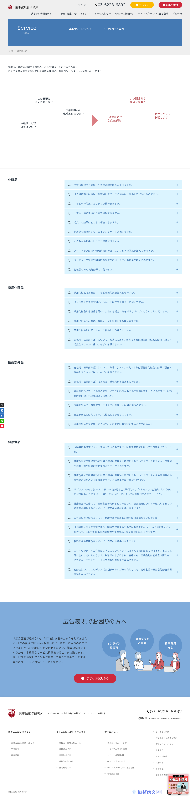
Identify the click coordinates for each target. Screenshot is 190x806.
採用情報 (177, 13)
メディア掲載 (161, 756)
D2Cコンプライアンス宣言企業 (153, 13)
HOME (10, 51)
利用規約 (160, 750)
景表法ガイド (65, 755)
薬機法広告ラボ (66, 761)
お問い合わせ (172, 4)
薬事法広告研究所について (23, 742)
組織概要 (15, 755)
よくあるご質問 (162, 731)
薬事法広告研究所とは (42, 13)
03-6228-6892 (111, 4)
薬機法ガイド (65, 749)
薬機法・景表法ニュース (70, 742)
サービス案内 (101, 13)
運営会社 (160, 768)
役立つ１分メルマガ (116, 761)
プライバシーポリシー (165, 744)
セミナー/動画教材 (124, 13)
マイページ (81, 5)
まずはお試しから (98, 678)
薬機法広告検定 (162, 774)
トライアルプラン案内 (117, 749)
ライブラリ (143, 4)
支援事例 (15, 749)
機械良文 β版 (113, 773)
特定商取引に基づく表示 (166, 737)
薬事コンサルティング (117, 742)
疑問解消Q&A (65, 767)
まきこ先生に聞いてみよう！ (74, 13)
